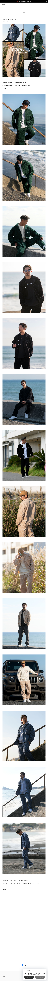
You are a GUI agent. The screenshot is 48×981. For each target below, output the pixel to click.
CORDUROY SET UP (9, 19)
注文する (4, 88)
